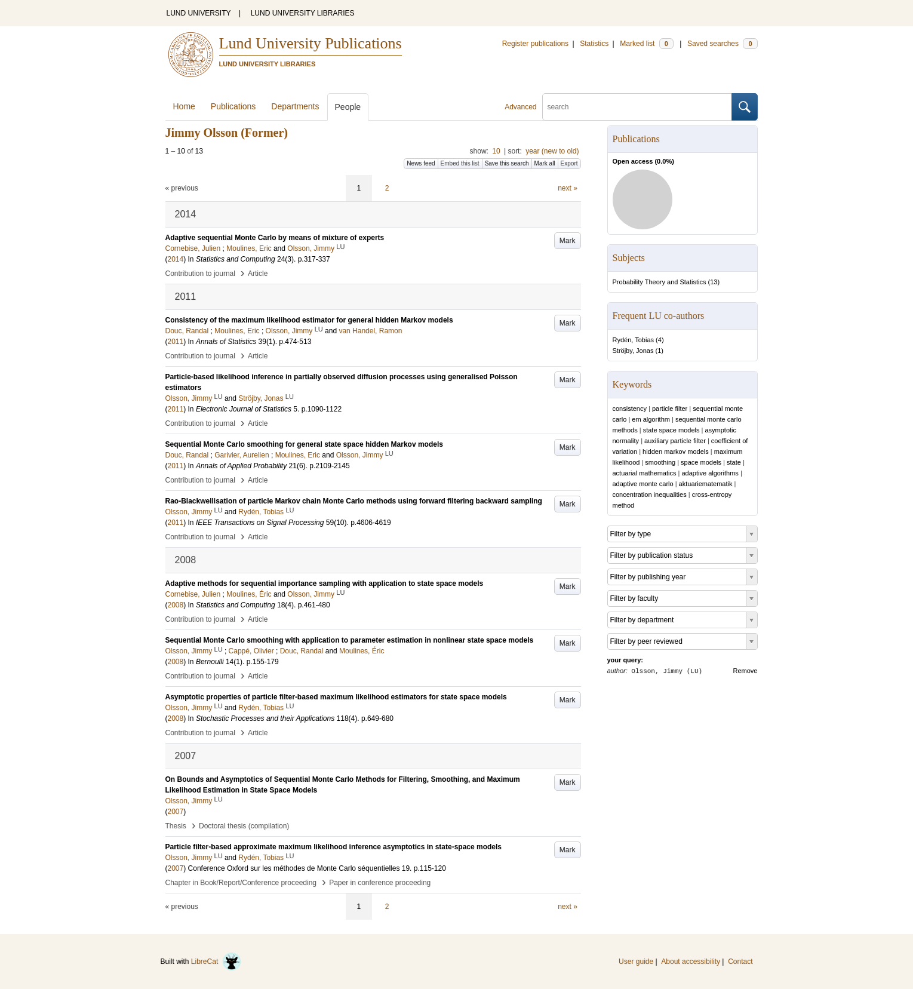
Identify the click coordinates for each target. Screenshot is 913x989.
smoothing (660, 462)
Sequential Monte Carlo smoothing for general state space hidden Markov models (304, 444)
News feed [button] (421, 163)
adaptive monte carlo (643, 483)
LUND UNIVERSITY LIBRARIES (303, 13)
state (734, 462)
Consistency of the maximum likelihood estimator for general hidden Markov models (309, 320)
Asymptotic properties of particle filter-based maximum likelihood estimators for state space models (336, 697)
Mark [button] (568, 240)
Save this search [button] (507, 163)
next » (567, 188)
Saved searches (722, 43)
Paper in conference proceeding (380, 883)
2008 (176, 605)
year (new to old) (552, 151)
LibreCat (216, 961)
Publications (233, 106)
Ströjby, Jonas (633, 350)
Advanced (520, 107)
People (348, 107)
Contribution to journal (200, 273)
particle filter (669, 408)
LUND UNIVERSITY (199, 13)
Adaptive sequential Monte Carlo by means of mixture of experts (275, 238)
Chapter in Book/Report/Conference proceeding (241, 883)
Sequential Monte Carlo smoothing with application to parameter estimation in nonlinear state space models (349, 640)
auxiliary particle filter (675, 440)
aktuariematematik (706, 483)
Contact (740, 961)
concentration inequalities (650, 494)
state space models (671, 430)
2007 (176, 811)
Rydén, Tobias (633, 339)
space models (701, 462)
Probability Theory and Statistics (659, 281)
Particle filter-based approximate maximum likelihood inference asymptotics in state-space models (333, 847)
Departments (295, 106)
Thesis (175, 826)
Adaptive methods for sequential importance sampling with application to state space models (324, 583)
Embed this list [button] (460, 163)
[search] (637, 107)
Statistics (594, 43)
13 (713, 281)
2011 (176, 341)
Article (258, 273)
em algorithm (651, 419)
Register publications (535, 43)
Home (184, 106)
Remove (745, 670)
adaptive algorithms (709, 473)
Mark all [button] (544, 163)
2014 (176, 259)
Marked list (646, 43)
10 (496, 151)
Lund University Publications (310, 43)
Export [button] (569, 163)
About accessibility (690, 961)
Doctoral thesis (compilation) (244, 826)
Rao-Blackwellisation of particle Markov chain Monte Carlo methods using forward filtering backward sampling (353, 501)
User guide (636, 961)
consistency (630, 408)
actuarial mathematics (645, 473)
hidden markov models (676, 451)
